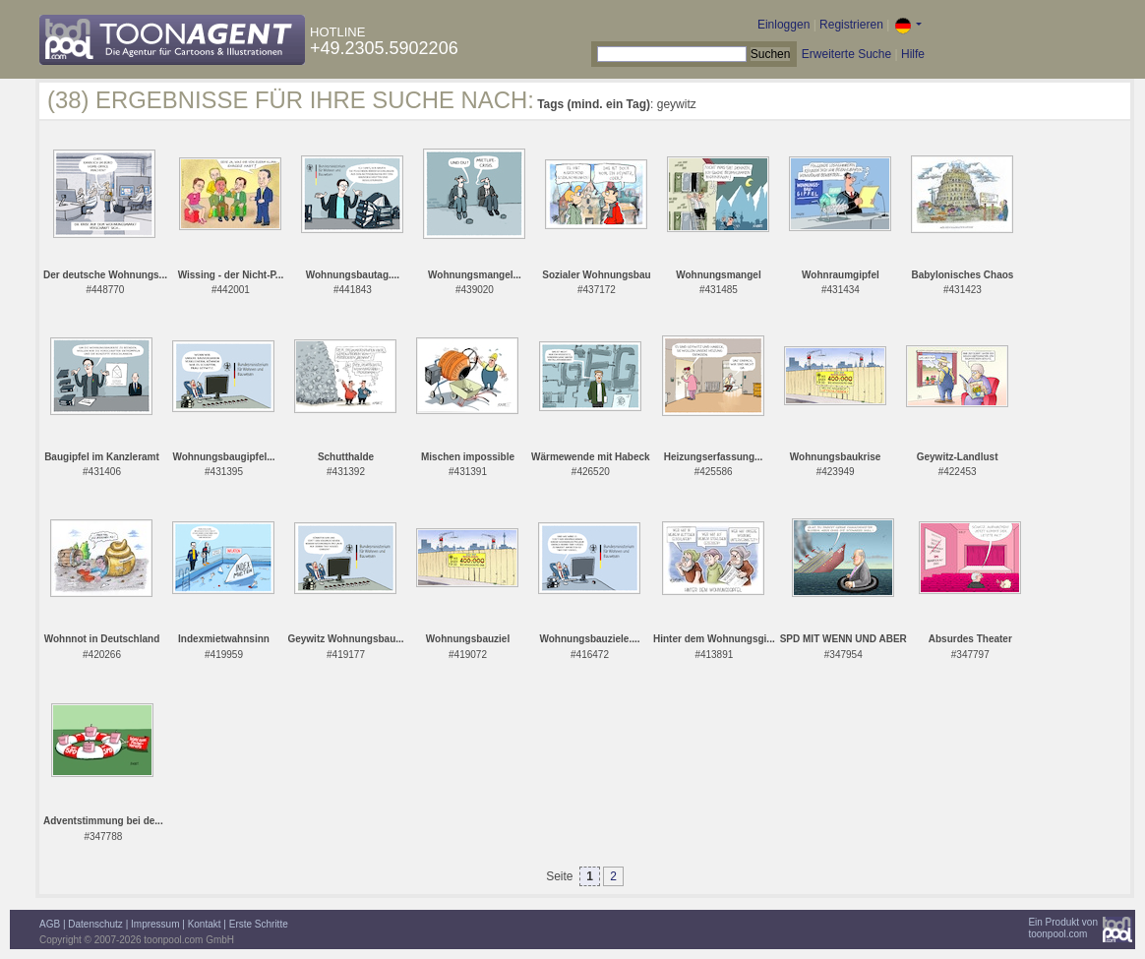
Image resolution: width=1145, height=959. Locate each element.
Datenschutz (95, 924)
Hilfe (913, 54)
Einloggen (783, 24)
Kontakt (204, 924)
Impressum (155, 924)
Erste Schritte (258, 924)
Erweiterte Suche (846, 54)
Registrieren (851, 24)
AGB (49, 924)
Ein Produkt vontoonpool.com (1063, 928)
